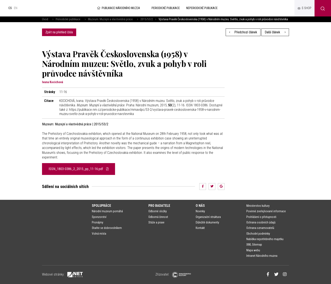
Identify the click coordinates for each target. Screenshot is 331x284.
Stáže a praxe (156, 222)
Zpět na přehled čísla (59, 32)
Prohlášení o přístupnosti (261, 217)
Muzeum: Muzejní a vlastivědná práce (110, 19)
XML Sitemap (254, 244)
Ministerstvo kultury (258, 205)
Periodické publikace (68, 19)
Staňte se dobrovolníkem (107, 228)
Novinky (200, 211)
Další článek (275, 32)
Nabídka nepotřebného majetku (265, 239)
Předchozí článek (243, 32)
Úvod (45, 19)
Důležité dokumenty (207, 222)
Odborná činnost (158, 217)
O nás (200, 206)
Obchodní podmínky (258, 233)
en (15, 8)
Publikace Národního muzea (118, 8)
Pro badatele (159, 206)
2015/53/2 (146, 19)
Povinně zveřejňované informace (266, 211)
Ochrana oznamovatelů (260, 228)
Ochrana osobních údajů (260, 222)
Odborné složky (157, 211)
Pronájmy (97, 222)
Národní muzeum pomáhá (107, 211)
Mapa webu (253, 250)
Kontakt (200, 228)
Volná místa (99, 233)
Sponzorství (99, 217)
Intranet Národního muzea (261, 255)
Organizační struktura (208, 217)
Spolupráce (101, 206)
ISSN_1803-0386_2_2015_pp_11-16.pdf (79, 169)
